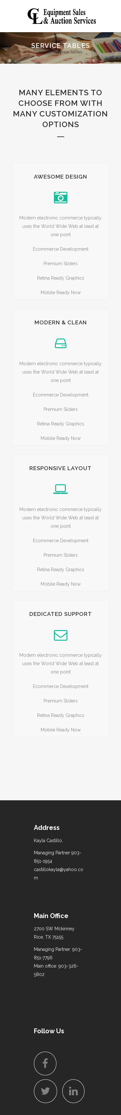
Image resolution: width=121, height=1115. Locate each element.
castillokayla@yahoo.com (58, 873)
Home (45, 52)
